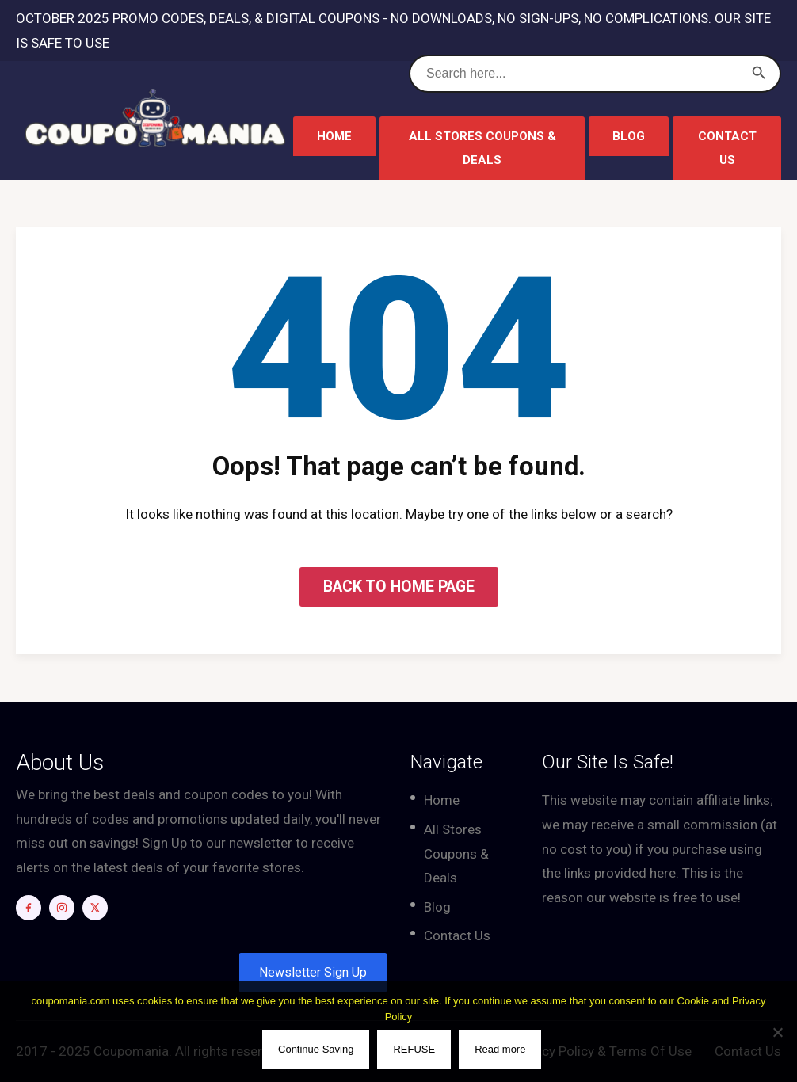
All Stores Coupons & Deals (482, 148)
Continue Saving (316, 1050)
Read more (500, 1050)
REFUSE (415, 1050)
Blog (628, 136)
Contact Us (727, 148)
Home (334, 136)
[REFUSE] (777, 1032)
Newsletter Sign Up (313, 972)
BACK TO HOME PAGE (399, 586)
